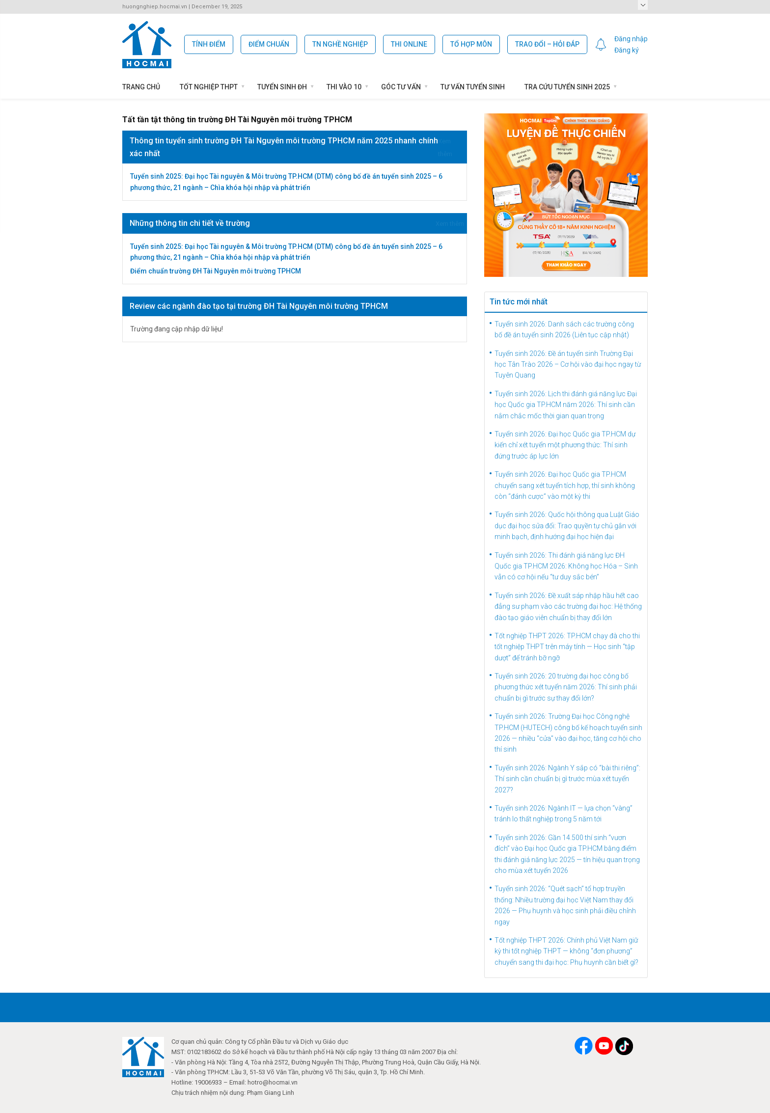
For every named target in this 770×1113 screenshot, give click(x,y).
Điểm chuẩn (268, 44)
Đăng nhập (631, 39)
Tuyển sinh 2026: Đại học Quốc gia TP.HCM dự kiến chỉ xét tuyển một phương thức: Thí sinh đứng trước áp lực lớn (565, 445)
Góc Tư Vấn (401, 87)
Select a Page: (643, 5)
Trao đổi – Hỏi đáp (547, 44)
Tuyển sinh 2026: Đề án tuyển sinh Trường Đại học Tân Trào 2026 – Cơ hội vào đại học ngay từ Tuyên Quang (568, 365)
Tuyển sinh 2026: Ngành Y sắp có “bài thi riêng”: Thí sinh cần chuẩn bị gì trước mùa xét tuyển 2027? (567, 779)
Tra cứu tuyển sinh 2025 (567, 87)
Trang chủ (141, 87)
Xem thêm (450, 223)
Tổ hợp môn (471, 44)
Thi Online (409, 44)
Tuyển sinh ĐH (282, 87)
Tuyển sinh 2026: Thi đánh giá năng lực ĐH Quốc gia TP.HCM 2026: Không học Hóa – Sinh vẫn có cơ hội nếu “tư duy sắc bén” (566, 566)
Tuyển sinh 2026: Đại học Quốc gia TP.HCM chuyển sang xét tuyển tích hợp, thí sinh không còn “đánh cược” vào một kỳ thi (565, 485)
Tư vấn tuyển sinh (472, 87)
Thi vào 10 (344, 87)
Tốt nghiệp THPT (209, 87)
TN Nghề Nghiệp (340, 44)
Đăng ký (626, 50)
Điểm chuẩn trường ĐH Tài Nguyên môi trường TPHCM (215, 271)
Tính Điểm (208, 44)
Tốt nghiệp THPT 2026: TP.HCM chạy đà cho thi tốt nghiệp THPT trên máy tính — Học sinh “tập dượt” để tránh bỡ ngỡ (567, 647)
